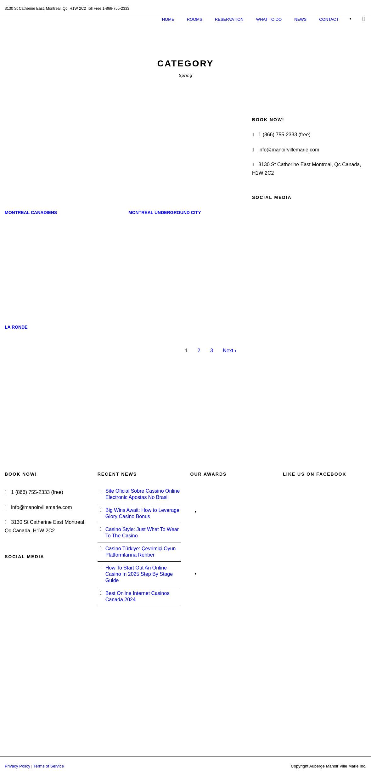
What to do (269, 19)
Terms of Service (48, 766)
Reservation (229, 19)
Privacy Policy (17, 766)
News (300, 19)
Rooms (194, 19)
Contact (329, 19)
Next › (229, 350)
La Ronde (16, 327)
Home (168, 19)
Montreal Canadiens (31, 212)
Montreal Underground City (164, 212)
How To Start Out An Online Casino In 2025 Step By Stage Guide (139, 574)
